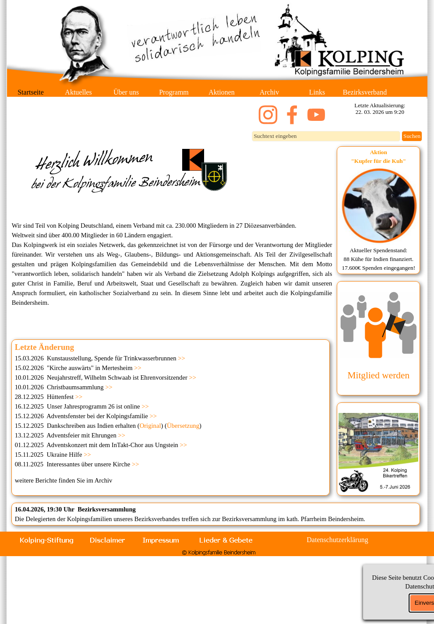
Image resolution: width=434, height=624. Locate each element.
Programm (174, 92)
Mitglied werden (379, 375)
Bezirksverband (365, 92)
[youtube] (316, 115)
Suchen (411, 136)
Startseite (31, 92)
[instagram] (268, 115)
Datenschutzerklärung (337, 539)
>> (181, 358)
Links (317, 92)
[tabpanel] (378, 210)
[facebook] (292, 115)
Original (150, 425)
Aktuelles (78, 92)
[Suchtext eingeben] (326, 136)
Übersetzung (183, 425)
